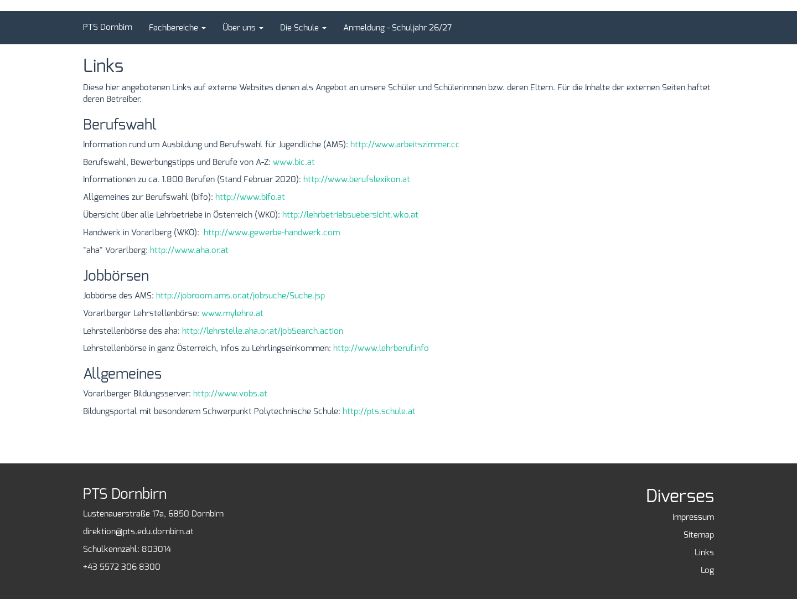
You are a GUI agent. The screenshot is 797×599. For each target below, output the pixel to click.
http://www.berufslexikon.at (356, 179)
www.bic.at (294, 162)
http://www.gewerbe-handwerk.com (272, 232)
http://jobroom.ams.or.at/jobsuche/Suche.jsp (240, 295)
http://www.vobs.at (230, 393)
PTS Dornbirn (107, 27)
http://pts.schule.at (379, 411)
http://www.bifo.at (250, 197)
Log (707, 570)
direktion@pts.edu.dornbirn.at (138, 531)
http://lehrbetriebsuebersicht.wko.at (350, 214)
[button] (177, 27)
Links (704, 552)
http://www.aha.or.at (189, 250)
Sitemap (699, 534)
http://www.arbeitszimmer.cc (405, 144)
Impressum (693, 517)
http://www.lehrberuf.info (381, 348)
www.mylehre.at (232, 313)
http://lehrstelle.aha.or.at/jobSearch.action (262, 331)
